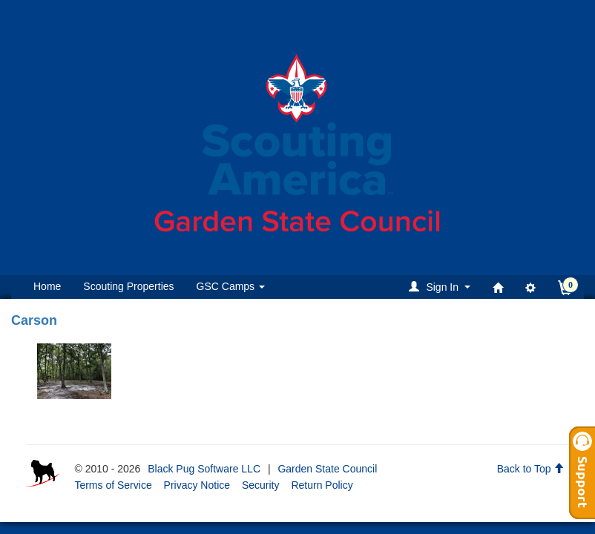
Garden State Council (327, 469)
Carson (34, 320)
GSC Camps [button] (231, 286)
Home (47, 286)
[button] (441, 286)
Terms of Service (112, 485)
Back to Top (531, 469)
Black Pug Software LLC (204, 469)
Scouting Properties (128, 286)
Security (261, 485)
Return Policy (321, 485)
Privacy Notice (197, 485)
